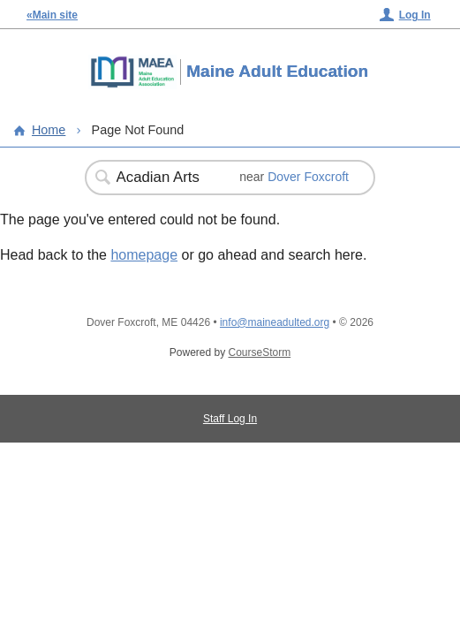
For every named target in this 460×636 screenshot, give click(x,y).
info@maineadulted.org (274, 322)
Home (48, 130)
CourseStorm (260, 352)
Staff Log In (230, 419)
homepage (143, 254)
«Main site (52, 15)
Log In (415, 15)
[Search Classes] (166, 177)
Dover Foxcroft (308, 177)
